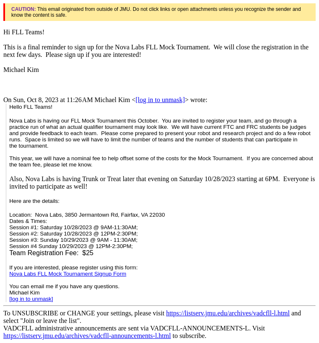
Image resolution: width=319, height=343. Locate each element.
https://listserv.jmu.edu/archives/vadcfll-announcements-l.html (87, 335)
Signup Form (67, 274)
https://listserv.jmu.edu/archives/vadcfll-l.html (228, 313)
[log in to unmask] (160, 99)
